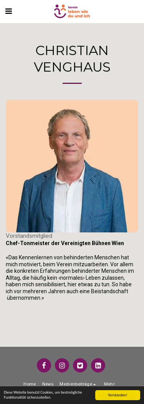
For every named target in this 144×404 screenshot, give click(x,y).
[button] (8, 11)
